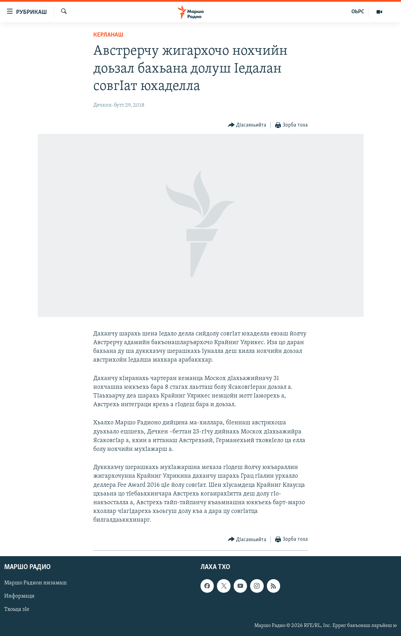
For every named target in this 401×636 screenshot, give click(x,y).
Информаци (19, 596)
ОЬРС (357, 12)
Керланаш (108, 35)
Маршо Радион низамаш (35, 583)
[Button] (247, 125)
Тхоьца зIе (16, 609)
